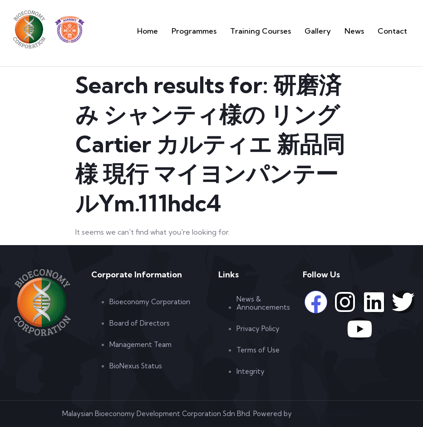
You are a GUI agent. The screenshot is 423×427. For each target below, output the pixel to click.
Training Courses (286, 30)
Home (192, 30)
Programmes (231, 30)
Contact (395, 30)
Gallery (332, 30)
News (363, 30)
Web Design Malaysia (327, 413)
